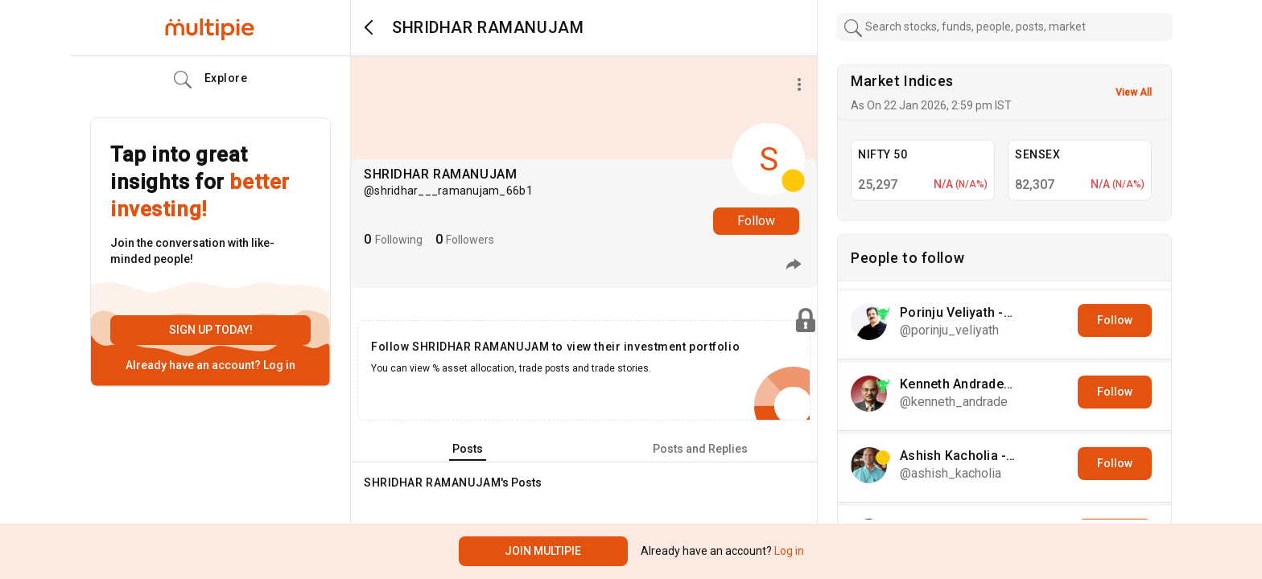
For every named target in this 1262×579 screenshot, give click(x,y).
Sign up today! (211, 329)
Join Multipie (543, 550)
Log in (278, 365)
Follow (756, 220)
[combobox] (1004, 27)
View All (1134, 92)
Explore (211, 79)
